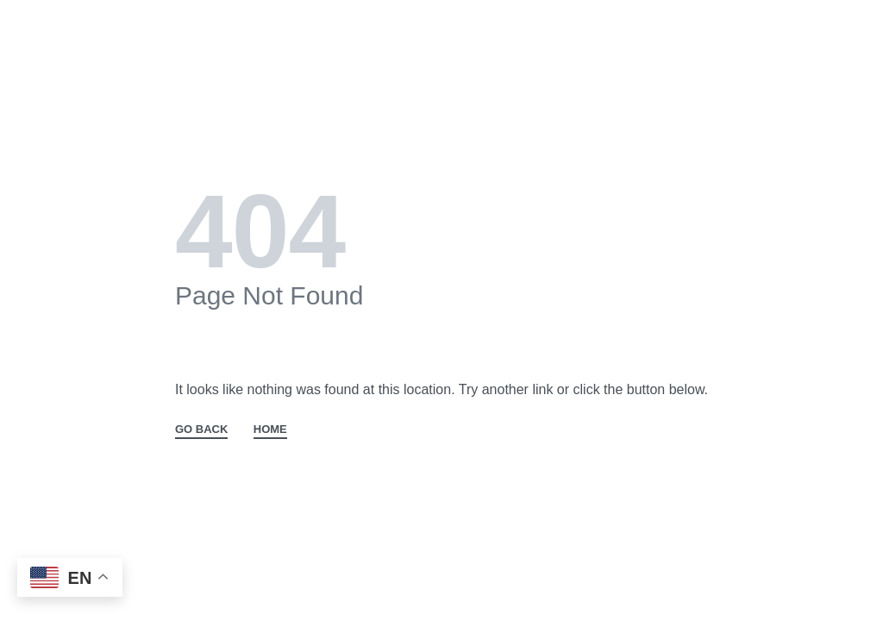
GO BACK (201, 429)
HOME (270, 429)
